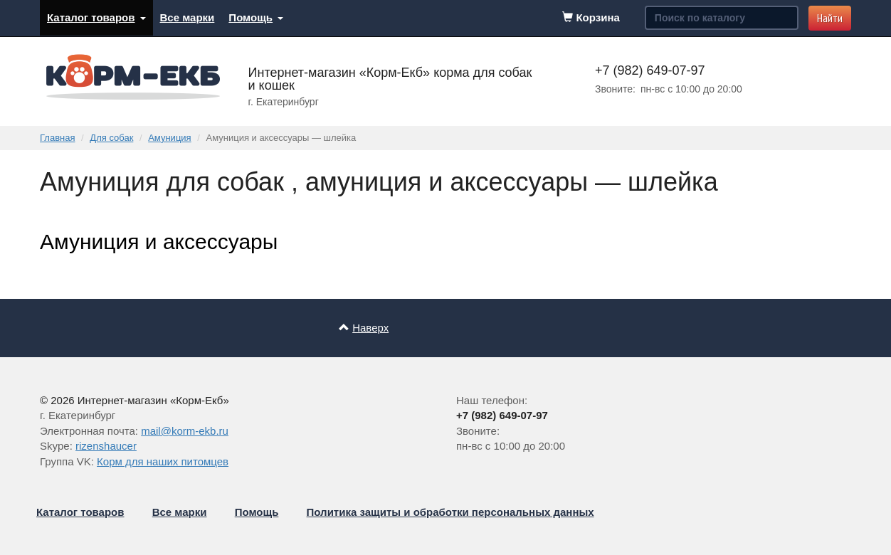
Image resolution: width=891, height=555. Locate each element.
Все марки (187, 17)
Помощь (255, 17)
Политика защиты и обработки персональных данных (450, 512)
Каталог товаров (96, 17)
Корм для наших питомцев (162, 461)
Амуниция (169, 137)
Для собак (111, 137)
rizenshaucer (106, 446)
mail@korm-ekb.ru (184, 431)
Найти (830, 18)
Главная (57, 137)
